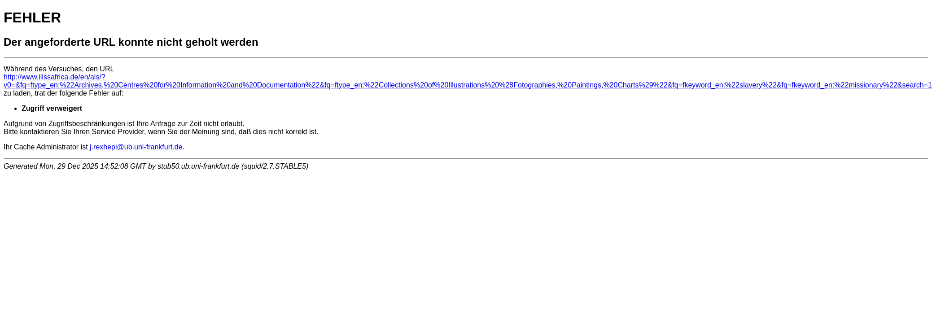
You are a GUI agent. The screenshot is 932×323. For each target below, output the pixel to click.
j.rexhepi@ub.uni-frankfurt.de (136, 147)
